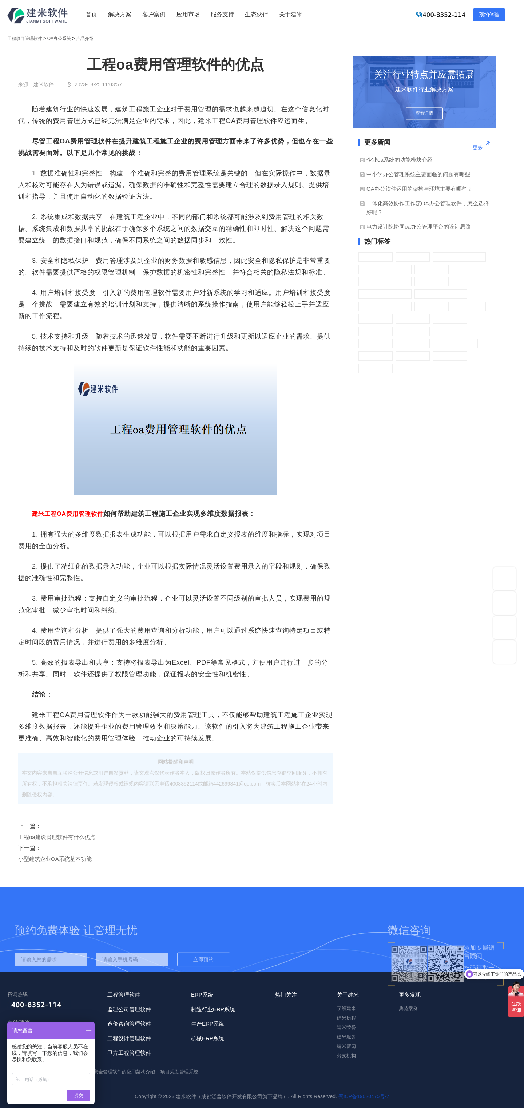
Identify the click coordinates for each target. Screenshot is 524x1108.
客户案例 (154, 14)
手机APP (375, 331)
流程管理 (413, 257)
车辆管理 (431, 306)
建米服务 (346, 1037)
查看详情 (424, 113)
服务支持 (222, 14)
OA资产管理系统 (385, 306)
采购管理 (431, 269)
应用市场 (188, 14)
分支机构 (346, 1055)
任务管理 (469, 306)
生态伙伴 (256, 14)
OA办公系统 (59, 38)
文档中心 (450, 356)
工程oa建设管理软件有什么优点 (56, 837)
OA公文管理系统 (441, 294)
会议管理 (375, 319)
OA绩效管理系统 (459, 257)
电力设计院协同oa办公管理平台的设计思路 (418, 226)
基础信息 (413, 356)
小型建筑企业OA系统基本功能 (55, 859)
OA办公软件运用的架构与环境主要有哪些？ (419, 189)
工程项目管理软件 (24, 38)
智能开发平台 (455, 343)
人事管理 (413, 319)
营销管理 (450, 331)
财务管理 (413, 331)
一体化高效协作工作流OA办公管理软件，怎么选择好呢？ (427, 207)
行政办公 (375, 257)
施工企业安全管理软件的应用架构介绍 (115, 1072)
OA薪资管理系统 (385, 269)
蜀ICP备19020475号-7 (363, 1096)
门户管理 (375, 368)
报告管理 (450, 319)
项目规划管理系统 (179, 1072)
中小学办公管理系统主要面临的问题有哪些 (418, 174)
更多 (478, 147)
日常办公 (413, 343)
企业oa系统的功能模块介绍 (399, 160)
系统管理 (375, 356)
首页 (91, 14)
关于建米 (290, 14)
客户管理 (431, 281)
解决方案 (119, 14)
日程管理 (375, 343)
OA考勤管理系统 (385, 294)
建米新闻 (346, 1046)
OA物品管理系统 (385, 281)
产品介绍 (85, 38)
